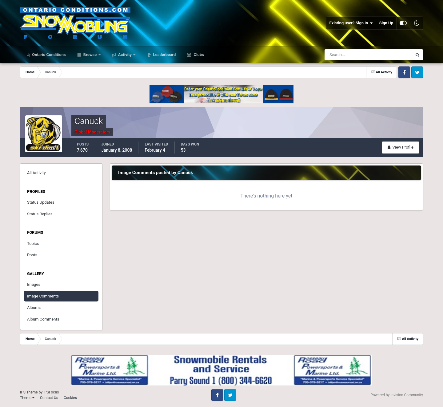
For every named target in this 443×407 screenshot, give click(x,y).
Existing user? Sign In (351, 23)
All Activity (36, 172)
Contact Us (49, 398)
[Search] (350, 54)
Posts (32, 255)
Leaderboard (164, 54)
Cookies (70, 398)
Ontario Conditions (48, 54)
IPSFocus (51, 392)
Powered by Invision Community (396, 395)
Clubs (198, 54)
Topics (33, 243)
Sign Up (386, 23)
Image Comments (43, 296)
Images (33, 284)
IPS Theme (29, 392)
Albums (34, 307)
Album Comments (43, 319)
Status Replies (40, 214)
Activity (125, 54)
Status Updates (40, 202)
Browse (90, 54)
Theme (27, 398)
